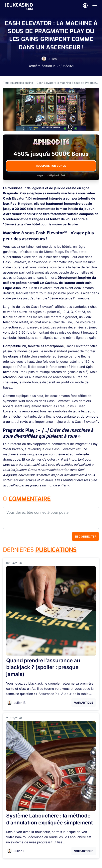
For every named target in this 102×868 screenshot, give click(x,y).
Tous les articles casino (18, 82)
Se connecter (85, 536)
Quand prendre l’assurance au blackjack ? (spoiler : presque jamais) (43, 667)
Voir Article (83, 702)
